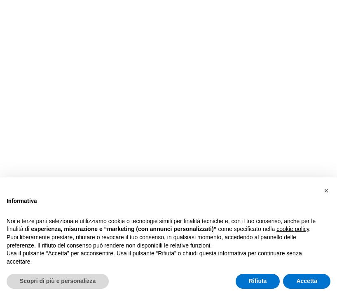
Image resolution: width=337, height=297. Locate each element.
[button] (326, 190)
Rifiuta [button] (258, 281)
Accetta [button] (306, 281)
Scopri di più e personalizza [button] (58, 281)
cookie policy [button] (292, 229)
